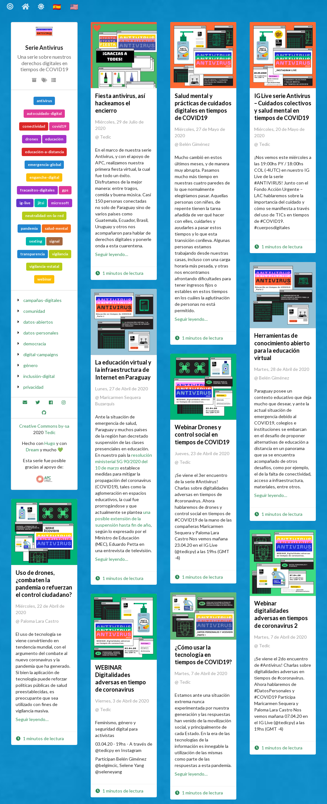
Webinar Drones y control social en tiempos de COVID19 (202, 434)
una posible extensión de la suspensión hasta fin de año (123, 518)
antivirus (44, 100)
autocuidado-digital (44, 113)
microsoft (60, 202)
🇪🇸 (57, 7)
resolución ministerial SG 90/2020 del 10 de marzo (123, 461)
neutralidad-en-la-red (44, 215)
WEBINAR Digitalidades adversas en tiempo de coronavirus (120, 678)
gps (65, 190)
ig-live (24, 202)
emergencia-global (44, 164)
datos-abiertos (38, 322)
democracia (34, 343)
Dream (32, 449)
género (30, 365)
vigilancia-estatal (44, 266)
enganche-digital (44, 177)
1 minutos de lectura (119, 273)
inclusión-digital (39, 376)
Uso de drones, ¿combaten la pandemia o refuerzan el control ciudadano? (44, 583)
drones (31, 139)
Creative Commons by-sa (44, 426)
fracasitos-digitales (37, 190)
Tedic (50, 432)
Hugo (49, 443)
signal (54, 241)
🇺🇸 (75, 7)
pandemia (29, 228)
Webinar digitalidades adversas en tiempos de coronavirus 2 (281, 614)
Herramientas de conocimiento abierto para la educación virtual (282, 346)
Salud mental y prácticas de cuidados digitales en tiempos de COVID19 (203, 106)
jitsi (41, 202)
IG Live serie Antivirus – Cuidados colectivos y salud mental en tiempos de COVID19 (282, 106)
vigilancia (60, 254)
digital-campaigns (40, 354)
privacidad (33, 387)
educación (54, 139)
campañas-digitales (42, 300)
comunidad (34, 311)
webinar (44, 279)
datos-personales (40, 332)
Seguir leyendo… (111, 254)
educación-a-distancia (44, 151)
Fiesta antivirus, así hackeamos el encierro (120, 103)
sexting (35, 241)
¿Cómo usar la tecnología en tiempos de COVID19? (203, 654)
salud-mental (56, 228)
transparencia (32, 254)
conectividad (33, 126)
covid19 (59, 126)
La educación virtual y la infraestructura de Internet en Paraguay (123, 369)
